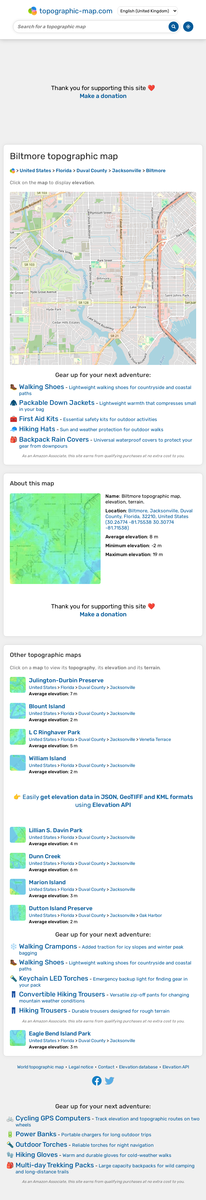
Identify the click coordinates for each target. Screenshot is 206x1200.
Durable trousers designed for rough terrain (120, 1011)
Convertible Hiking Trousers (62, 994)
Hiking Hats (37, 429)
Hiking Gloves (37, 1154)
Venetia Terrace (155, 739)
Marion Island (47, 882)
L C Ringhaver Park (54, 732)
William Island (47, 758)
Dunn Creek (45, 856)
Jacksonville (122, 687)
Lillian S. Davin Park (56, 830)
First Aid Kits (38, 419)
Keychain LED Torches (53, 978)
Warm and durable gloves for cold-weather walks (117, 1155)
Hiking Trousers (43, 1010)
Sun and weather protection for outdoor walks (111, 429)
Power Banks (36, 1134)
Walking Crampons (48, 946)
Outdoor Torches (41, 1144)
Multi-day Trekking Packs (55, 1165)
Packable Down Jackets (57, 402)
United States (42, 687)
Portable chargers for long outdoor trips (106, 1135)
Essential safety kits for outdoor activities (110, 419)
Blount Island (47, 706)
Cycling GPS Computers (53, 1118)
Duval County (92, 687)
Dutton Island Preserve (60, 908)
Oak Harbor (150, 915)
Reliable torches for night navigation (113, 1145)
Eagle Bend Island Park (60, 1033)
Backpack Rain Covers (54, 439)
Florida (67, 687)
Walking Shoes (41, 387)
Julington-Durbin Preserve (66, 680)
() (149, 519)
